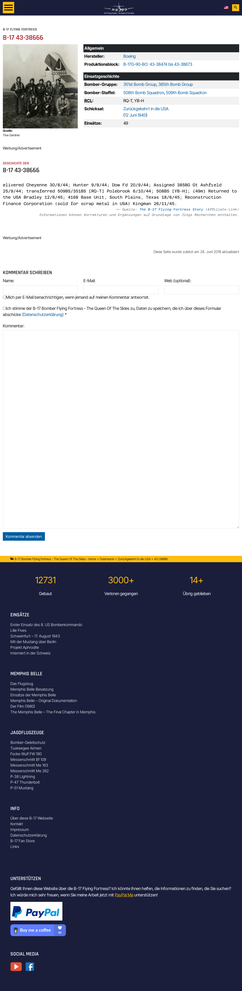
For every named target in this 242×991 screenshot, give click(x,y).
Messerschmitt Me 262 (29, 770)
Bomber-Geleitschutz (27, 742)
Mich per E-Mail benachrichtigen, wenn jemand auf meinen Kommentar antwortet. (76, 297)
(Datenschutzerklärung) (43, 314)
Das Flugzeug (21, 683)
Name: (8, 280)
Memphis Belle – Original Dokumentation (43, 700)
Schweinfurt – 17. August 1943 (35, 636)
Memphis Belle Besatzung (31, 689)
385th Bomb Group (175, 84)
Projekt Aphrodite (24, 647)
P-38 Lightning (22, 776)
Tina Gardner (11, 135)
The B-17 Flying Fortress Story (171, 209)
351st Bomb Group (139, 84)
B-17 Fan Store (22, 840)
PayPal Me (124, 894)
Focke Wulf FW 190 (26, 753)
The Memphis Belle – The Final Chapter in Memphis (52, 712)
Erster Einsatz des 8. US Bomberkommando (46, 624)
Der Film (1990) (22, 706)
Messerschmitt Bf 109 (28, 759)
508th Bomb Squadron (143, 92)
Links (14, 846)
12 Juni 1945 (135, 115)
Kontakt (16, 823)
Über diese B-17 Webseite (31, 818)
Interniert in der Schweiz (30, 653)
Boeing (129, 56)
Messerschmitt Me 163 (29, 765)
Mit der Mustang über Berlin (33, 641)
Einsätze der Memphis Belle (33, 695)
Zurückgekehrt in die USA (146, 108)
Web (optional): (177, 280)
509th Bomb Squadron (186, 92)
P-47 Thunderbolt (25, 782)
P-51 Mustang (21, 787)
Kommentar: (13, 325)
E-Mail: (89, 280)
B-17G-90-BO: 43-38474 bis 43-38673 (157, 64)
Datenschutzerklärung (28, 835)
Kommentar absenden (24, 536)
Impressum (19, 829)
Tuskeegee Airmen (26, 748)
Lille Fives (18, 630)
